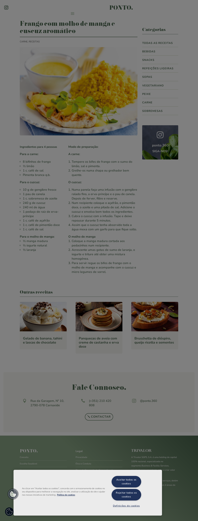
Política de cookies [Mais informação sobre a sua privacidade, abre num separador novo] (66, 494)
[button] (13, 494)
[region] (88, 493)
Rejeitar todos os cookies (126, 494)
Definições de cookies (126, 505)
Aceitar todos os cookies (126, 481)
